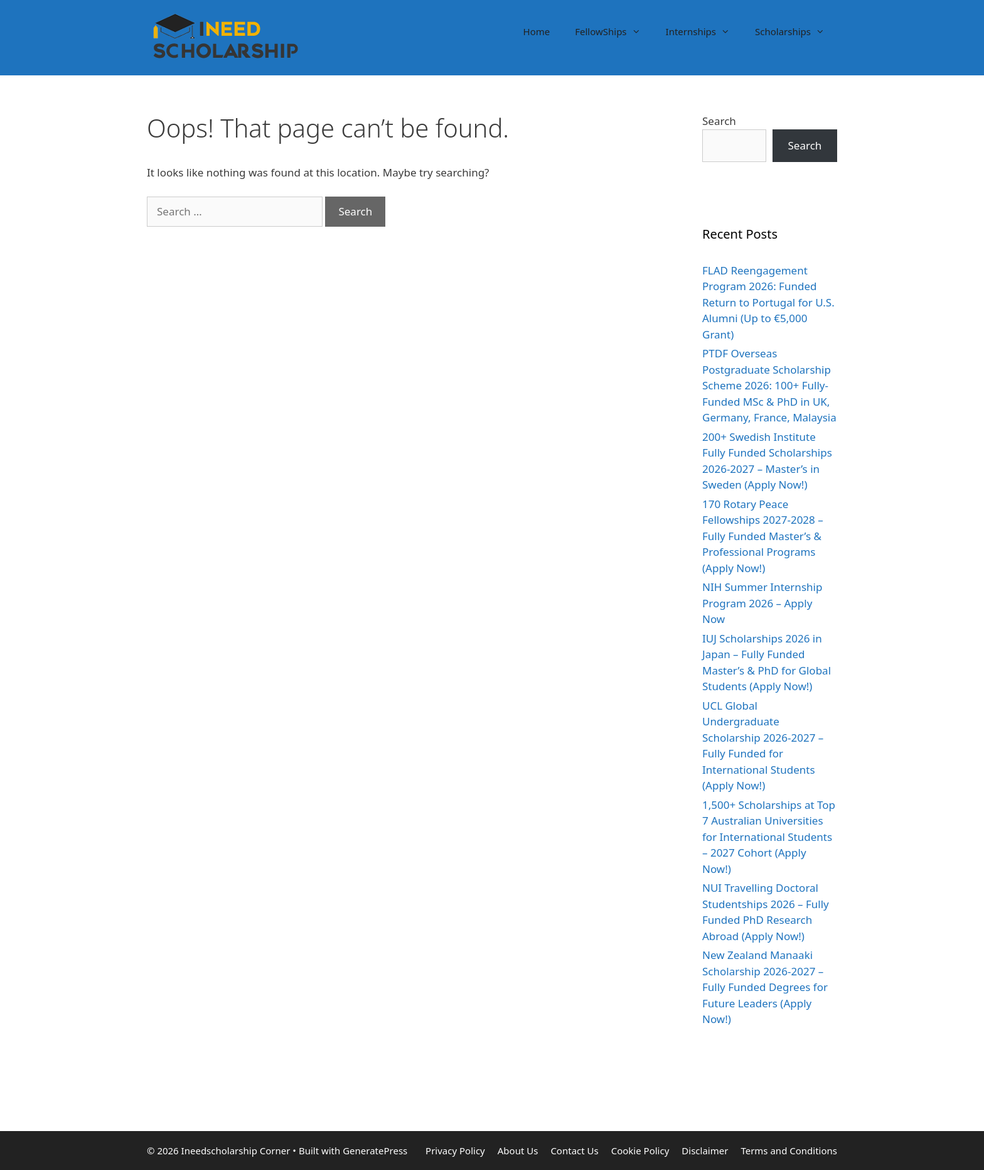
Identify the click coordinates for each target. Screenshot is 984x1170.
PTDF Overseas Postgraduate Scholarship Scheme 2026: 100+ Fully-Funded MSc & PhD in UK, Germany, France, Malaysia (769, 385)
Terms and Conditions (789, 1150)
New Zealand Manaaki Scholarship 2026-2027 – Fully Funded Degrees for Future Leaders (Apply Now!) (765, 987)
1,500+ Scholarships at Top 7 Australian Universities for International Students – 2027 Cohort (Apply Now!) (768, 837)
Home (536, 31)
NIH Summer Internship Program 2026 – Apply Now (762, 603)
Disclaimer (705, 1150)
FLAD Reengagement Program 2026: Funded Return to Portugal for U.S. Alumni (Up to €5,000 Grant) (768, 302)
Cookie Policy (640, 1150)
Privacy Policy (455, 1150)
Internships (704, 31)
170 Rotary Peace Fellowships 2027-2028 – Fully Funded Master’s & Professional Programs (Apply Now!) (762, 536)
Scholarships (796, 31)
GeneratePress (375, 1150)
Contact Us (574, 1150)
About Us (518, 1150)
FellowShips (614, 31)
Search (719, 121)
